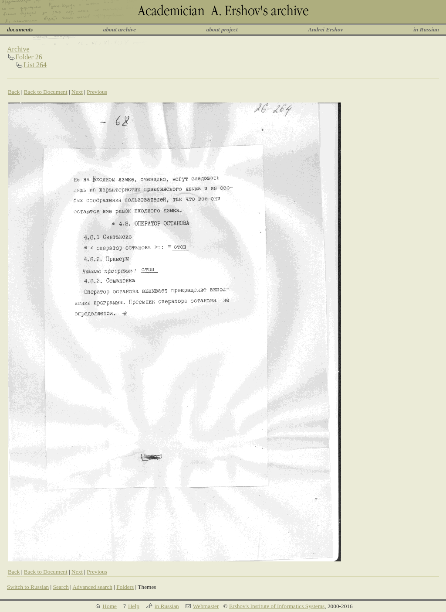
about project (221, 29)
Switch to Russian (28, 587)
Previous (97, 92)
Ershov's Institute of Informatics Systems (276, 606)
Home (109, 606)
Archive (18, 49)
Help (133, 606)
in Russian (426, 29)
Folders (125, 587)
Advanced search (92, 587)
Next (77, 92)
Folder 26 (28, 57)
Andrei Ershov (325, 29)
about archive (119, 29)
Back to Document (46, 92)
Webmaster (206, 606)
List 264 (35, 64)
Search (61, 587)
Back (14, 92)
